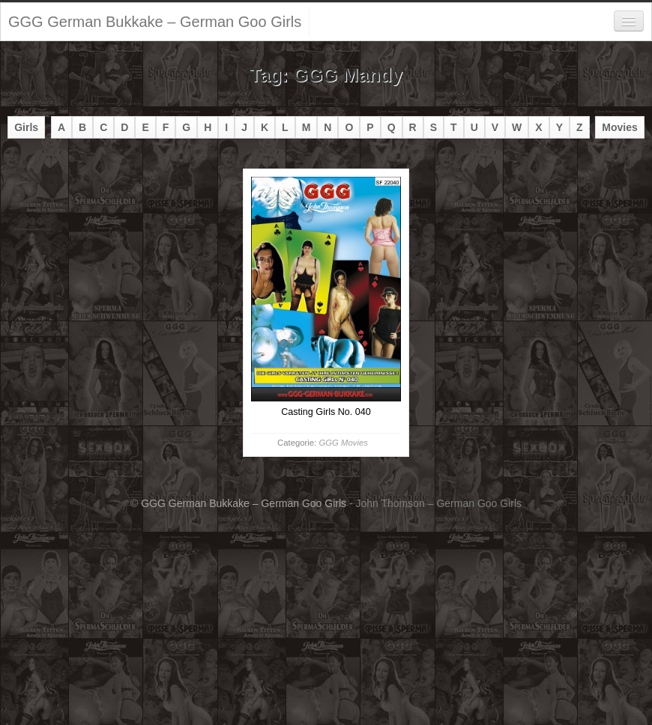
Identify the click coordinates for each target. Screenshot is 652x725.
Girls (26, 127)
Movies (619, 127)
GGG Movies (343, 442)
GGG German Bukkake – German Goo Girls (154, 21)
